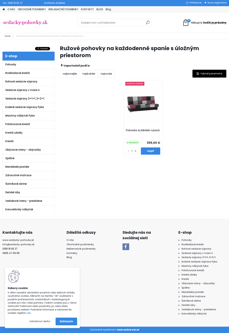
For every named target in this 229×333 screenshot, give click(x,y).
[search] (148, 24)
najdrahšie (88, 73)
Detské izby (12, 192)
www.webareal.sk (128, 329)
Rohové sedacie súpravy (21, 81)
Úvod (7, 36)
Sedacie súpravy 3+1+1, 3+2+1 (24, 98)
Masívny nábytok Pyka (20, 115)
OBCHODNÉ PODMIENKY (32, 9)
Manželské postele (17, 167)
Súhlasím (66, 321)
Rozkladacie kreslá (17, 73)
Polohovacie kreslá (17, 124)
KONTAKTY (87, 9)
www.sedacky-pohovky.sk (18, 240)
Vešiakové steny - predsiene (23, 201)
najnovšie (106, 73)
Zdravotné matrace (18, 175)
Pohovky (10, 64)
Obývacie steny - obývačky (23, 149)
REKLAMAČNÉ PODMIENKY (63, 9)
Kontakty (72, 253)
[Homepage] (4, 9)
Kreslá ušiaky (14, 132)
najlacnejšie (70, 73)
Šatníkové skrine (16, 184)
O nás (70, 240)
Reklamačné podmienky (81, 248)
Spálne (9, 158)
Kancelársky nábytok (19, 209)
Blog (108, 9)
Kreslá (9, 141)
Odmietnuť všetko (39, 321)
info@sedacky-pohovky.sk (18, 244)
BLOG (99, 9)
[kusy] (132, 151)
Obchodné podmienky (80, 244)
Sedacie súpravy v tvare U (22, 90)
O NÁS (11, 9)
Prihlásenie (195, 2)
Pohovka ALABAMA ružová (143, 130)
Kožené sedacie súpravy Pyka (24, 107)
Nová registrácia (217, 2)
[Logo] (25, 22)
